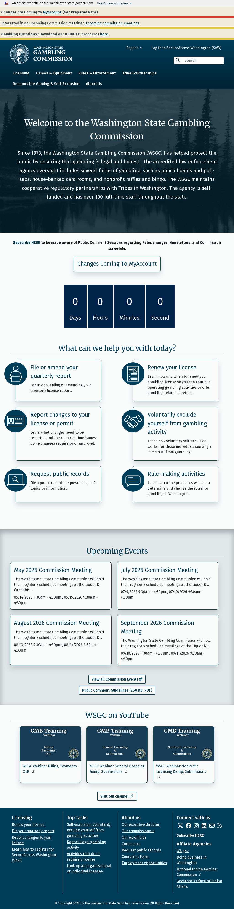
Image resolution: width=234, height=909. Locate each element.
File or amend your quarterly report (54, 372)
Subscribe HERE (26, 242)
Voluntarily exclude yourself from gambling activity (177, 423)
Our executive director (141, 824)
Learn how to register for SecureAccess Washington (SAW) (34, 854)
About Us (94, 83)
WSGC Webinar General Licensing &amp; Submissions (117, 769)
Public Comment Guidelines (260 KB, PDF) (117, 690)
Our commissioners (138, 831)
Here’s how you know (113, 3)
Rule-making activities (176, 474)
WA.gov (183, 851)
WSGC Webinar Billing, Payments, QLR (50, 769)
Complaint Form (135, 856)
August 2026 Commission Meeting (56, 623)
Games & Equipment (54, 73)
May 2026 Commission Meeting (53, 570)
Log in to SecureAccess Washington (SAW (185, 48)
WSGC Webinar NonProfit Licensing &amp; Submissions (181, 771)
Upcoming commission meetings (112, 23)
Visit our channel (117, 795)
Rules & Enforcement (97, 73)
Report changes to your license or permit (60, 419)
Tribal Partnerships (139, 73)
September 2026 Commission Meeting (157, 627)
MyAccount (52, 12)
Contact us (131, 844)
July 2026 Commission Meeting (159, 570)
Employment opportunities (144, 863)
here (104, 34)
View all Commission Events (115, 679)
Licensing (21, 73)
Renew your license (172, 367)
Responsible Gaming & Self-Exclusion (46, 83)
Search (178, 60)
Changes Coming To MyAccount (117, 263)
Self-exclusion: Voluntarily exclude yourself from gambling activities (89, 830)
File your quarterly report (33, 831)
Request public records (59, 474)
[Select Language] (118, 47)
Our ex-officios (134, 837)
